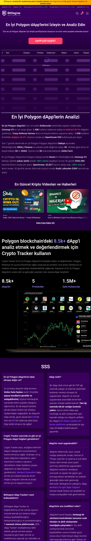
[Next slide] (84, 204)
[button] (82, 13)
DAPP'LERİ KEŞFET (45, 40)
